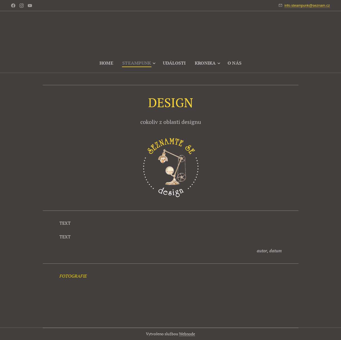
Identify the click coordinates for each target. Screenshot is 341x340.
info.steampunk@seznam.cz (307, 5)
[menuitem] (106, 63)
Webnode (187, 333)
